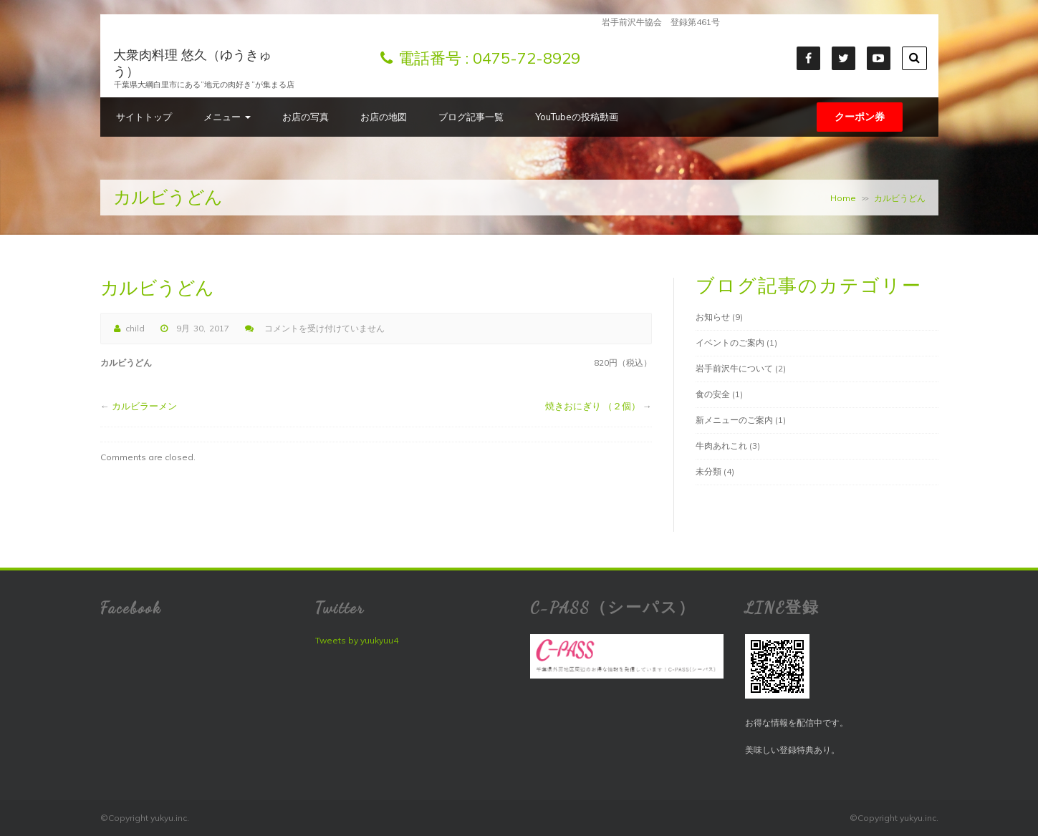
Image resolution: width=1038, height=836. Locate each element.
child (135, 328)
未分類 (708, 471)
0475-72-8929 (526, 58)
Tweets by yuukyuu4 (356, 640)
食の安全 (713, 394)
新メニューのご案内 (734, 419)
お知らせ (713, 316)
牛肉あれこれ (721, 445)
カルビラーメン (144, 406)
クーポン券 (860, 116)
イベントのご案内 (730, 342)
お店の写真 (305, 116)
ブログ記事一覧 (471, 116)
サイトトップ (144, 116)
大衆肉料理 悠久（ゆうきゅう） (192, 63)
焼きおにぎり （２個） (592, 406)
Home (843, 198)
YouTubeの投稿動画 (576, 116)
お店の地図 (383, 116)
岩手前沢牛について (734, 368)
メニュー (227, 116)
